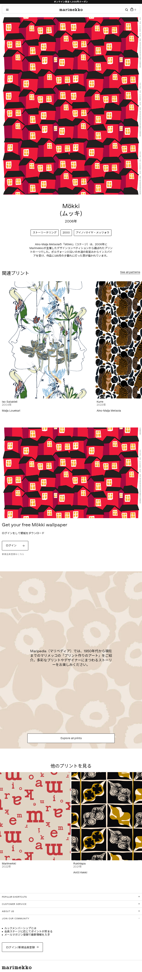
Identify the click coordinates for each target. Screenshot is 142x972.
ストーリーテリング (45, 232)
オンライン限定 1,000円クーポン (71, 2)
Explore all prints (71, 738)
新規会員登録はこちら (13, 554)
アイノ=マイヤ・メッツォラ (92, 232)
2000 (66, 232)
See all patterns (130, 272)
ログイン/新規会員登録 (20, 947)
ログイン (11, 545)
